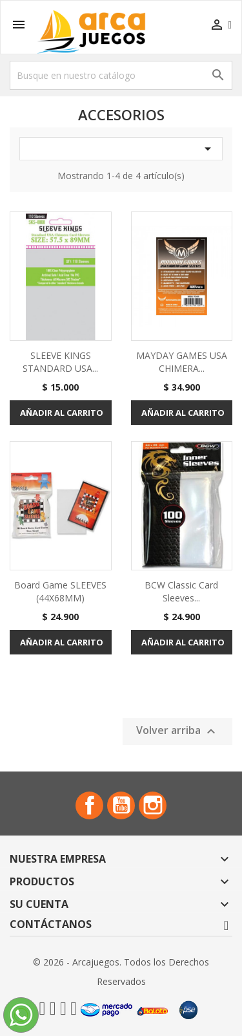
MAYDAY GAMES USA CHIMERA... (181, 361)
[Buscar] (121, 75)
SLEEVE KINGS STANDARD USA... (60, 361)
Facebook (89, 805)
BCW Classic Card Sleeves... (181, 591)
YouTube (121, 805)
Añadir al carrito (61, 412)
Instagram (152, 805)
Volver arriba (177, 731)
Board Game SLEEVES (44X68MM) (60, 591)
